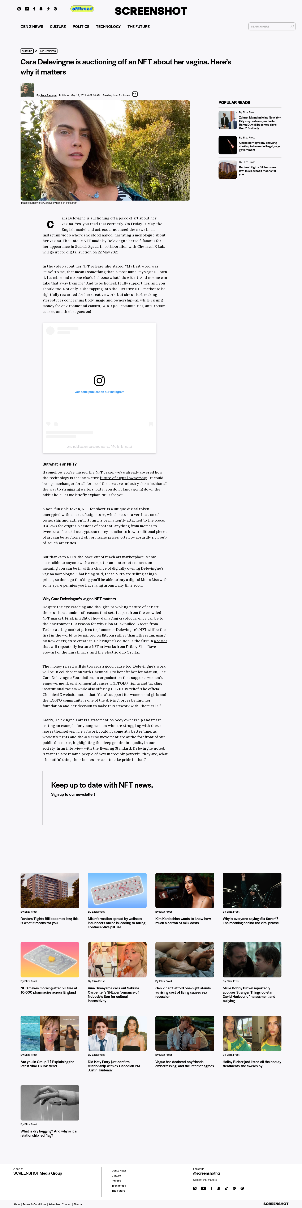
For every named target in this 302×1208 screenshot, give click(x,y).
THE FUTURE (139, 26)
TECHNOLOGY (108, 26)
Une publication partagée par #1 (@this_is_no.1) (99, 446)
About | (17, 1204)
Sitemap (78, 1204)
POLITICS (81, 26)
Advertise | (54, 1204)
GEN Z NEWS (32, 26)
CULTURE (58, 26)
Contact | (67, 1204)
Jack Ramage (48, 95)
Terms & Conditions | (35, 1204)
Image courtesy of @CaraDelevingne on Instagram (49, 202)
